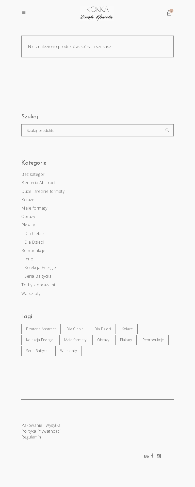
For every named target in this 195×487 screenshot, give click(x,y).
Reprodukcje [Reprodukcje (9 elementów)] (153, 339)
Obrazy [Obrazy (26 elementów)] (103, 339)
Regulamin (31, 437)
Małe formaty (34, 208)
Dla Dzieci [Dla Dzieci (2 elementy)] (102, 328)
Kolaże (27, 199)
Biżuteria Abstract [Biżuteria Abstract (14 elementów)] (41, 328)
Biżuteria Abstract (38, 182)
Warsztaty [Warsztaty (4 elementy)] (68, 350)
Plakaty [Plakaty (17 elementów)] (126, 339)
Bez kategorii (33, 174)
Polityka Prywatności (40, 431)
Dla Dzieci (34, 242)
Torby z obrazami (38, 285)
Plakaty (28, 225)
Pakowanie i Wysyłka (41, 425)
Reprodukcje (33, 250)
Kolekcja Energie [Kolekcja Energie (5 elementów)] (39, 339)
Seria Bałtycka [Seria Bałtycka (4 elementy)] (38, 350)
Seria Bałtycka (38, 276)
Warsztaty (31, 293)
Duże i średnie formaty (42, 191)
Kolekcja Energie (40, 267)
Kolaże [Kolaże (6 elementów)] (127, 328)
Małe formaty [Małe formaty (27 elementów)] (75, 339)
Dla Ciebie (34, 233)
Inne (28, 259)
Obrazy (28, 216)
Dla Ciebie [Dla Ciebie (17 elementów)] (75, 328)
